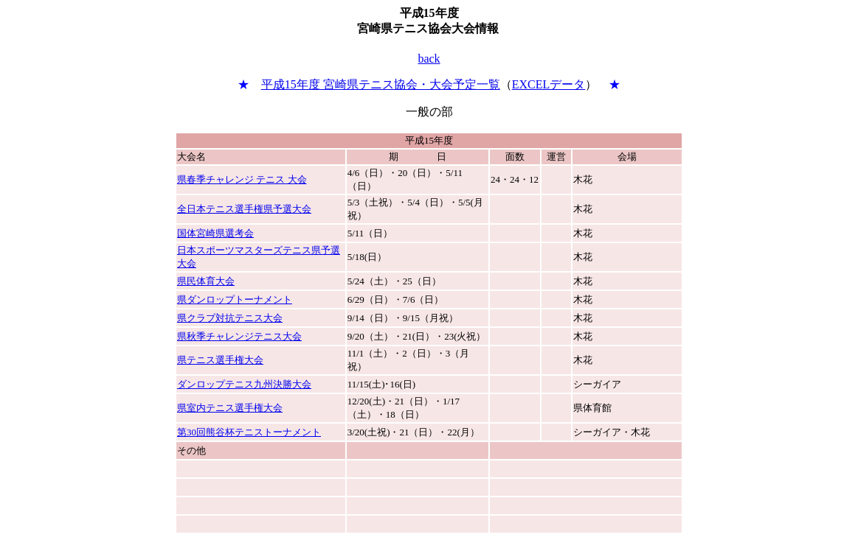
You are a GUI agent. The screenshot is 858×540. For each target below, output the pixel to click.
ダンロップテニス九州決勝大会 (244, 384)
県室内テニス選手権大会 (230, 407)
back (429, 58)
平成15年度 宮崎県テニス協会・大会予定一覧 (380, 84)
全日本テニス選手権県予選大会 (244, 208)
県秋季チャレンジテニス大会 (239, 336)
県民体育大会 (206, 281)
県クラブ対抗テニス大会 (230, 317)
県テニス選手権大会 (220, 359)
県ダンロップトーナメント (234, 299)
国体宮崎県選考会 (215, 233)
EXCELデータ (549, 84)
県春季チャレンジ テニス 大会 (242, 179)
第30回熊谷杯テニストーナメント (249, 432)
